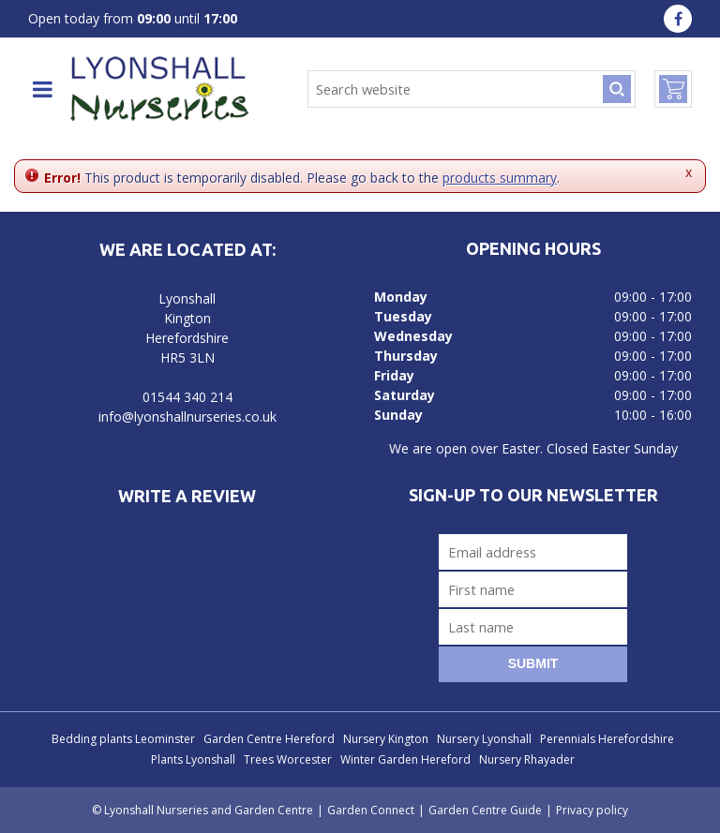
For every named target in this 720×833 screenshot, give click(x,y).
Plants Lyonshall (193, 759)
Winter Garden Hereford (405, 759)
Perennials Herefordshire (607, 739)
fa (678, 19)
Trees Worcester (288, 759)
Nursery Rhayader (527, 759)
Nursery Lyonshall (484, 739)
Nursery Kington (385, 739)
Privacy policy (592, 810)
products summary (499, 177)
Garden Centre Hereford (269, 739)
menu (42, 89)
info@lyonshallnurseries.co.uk (187, 416)
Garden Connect (370, 810)
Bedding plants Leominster (123, 739)
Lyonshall (187, 298)
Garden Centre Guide (485, 810)
